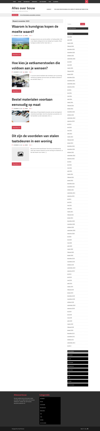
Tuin (50, 1)
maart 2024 (70, 102)
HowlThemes (21, 429)
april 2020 (69, 246)
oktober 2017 (70, 339)
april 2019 (69, 283)
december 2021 (71, 183)
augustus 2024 (71, 87)
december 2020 (71, 221)
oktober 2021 (70, 190)
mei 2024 (69, 96)
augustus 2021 (71, 196)
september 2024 (71, 83)
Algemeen (55, 1)
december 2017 (71, 333)
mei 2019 (69, 280)
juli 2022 (69, 161)
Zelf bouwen (43, 1)
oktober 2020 (70, 227)
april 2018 (69, 321)
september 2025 (71, 58)
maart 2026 (70, 43)
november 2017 (71, 336)
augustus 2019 (71, 271)
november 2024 (71, 80)
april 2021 (69, 208)
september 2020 (71, 230)
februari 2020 (70, 252)
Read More (16, 54)
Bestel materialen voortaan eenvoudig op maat (32, 102)
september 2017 (71, 343)
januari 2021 (70, 218)
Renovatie (34, 1)
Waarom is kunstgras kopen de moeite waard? (35, 29)
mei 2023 (69, 130)
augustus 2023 (71, 121)
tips (69, 373)
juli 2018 (69, 311)
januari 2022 (70, 180)
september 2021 (71, 193)
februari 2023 (70, 140)
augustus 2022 (71, 158)
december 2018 (71, 296)
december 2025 (71, 49)
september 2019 (71, 268)
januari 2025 (70, 74)
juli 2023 (69, 124)
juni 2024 (69, 93)
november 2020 (71, 224)
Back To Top (84, 429)
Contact (15, 5)
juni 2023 (69, 127)
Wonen (69, 381)
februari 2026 (70, 46)
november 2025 (71, 52)
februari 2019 (70, 289)
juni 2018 (69, 314)
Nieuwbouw (27, 1)
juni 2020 (69, 240)
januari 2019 (70, 293)
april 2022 (69, 171)
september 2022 (71, 155)
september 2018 (71, 305)
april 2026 (69, 40)
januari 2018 (70, 330)
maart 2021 (70, 211)
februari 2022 (70, 177)
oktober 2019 (70, 264)
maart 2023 (70, 136)
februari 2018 (70, 327)
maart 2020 (70, 249)
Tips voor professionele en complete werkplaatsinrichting (71, 9)
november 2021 (71, 186)
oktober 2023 (70, 115)
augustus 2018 (71, 308)
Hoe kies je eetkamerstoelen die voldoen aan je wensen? (36, 65)
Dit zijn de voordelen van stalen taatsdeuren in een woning (35, 138)
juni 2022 (69, 165)
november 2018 (71, 299)
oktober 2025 (70, 55)
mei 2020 (69, 243)
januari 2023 (70, 143)
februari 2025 (70, 71)
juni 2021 (69, 202)
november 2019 (71, 261)
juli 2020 (69, 236)
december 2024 (71, 77)
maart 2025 (70, 68)
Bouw (19, 1)
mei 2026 (69, 37)
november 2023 (71, 112)
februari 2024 (70, 105)
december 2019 (71, 258)
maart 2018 (70, 324)
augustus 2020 (71, 233)
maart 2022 (70, 174)
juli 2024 (69, 90)
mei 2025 (69, 65)
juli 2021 (69, 199)
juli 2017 (69, 346)
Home (14, 1)
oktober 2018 (70, 302)
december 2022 (71, 146)
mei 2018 (69, 318)
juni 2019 (69, 277)
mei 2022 (69, 168)
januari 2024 (70, 108)
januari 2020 (70, 255)
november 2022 (71, 149)
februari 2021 (70, 215)
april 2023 (69, 133)
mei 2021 (69, 205)
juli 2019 (69, 274)
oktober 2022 (70, 152)
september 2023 (71, 118)
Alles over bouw (23, 8)
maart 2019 (70, 286)
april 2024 (69, 99)
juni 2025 (69, 62)
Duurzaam (70, 362)
